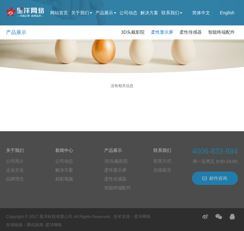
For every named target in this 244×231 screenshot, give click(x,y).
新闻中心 (64, 150)
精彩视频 (64, 178)
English (227, 12)
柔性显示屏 (162, 32)
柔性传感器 (191, 32)
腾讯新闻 (35, 224)
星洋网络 (142, 216)
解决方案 (149, 12)
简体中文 (201, 12)
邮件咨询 (214, 178)
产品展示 (105, 12)
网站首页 (59, 12)
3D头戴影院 (133, 32)
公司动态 (128, 12)
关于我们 (81, 12)
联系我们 (171, 12)
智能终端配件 (221, 32)
